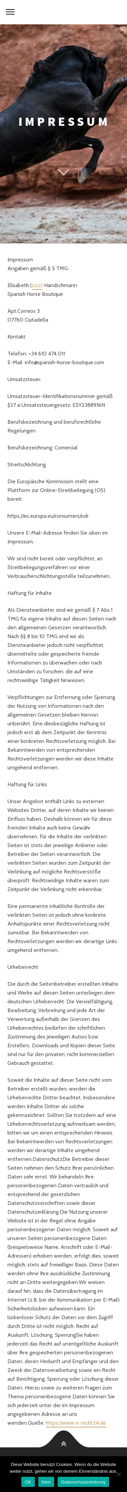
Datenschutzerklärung (83, 1482)
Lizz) (37, 285)
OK (28, 1482)
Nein (46, 1482)
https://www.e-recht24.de (76, 1423)
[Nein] (118, 1474)
